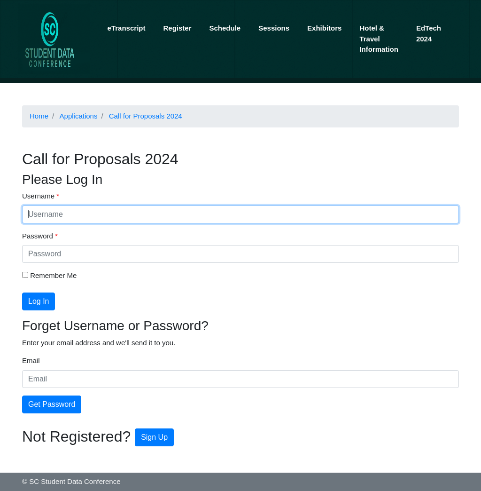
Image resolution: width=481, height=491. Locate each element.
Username (39, 196)
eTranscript (127, 28)
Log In (38, 301)
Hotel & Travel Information (378, 38)
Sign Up (154, 437)
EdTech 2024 (428, 33)
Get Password (51, 404)
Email (31, 360)
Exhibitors (324, 28)
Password (38, 236)
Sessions (273, 28)
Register (177, 28)
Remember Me (49, 275)
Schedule (225, 28)
